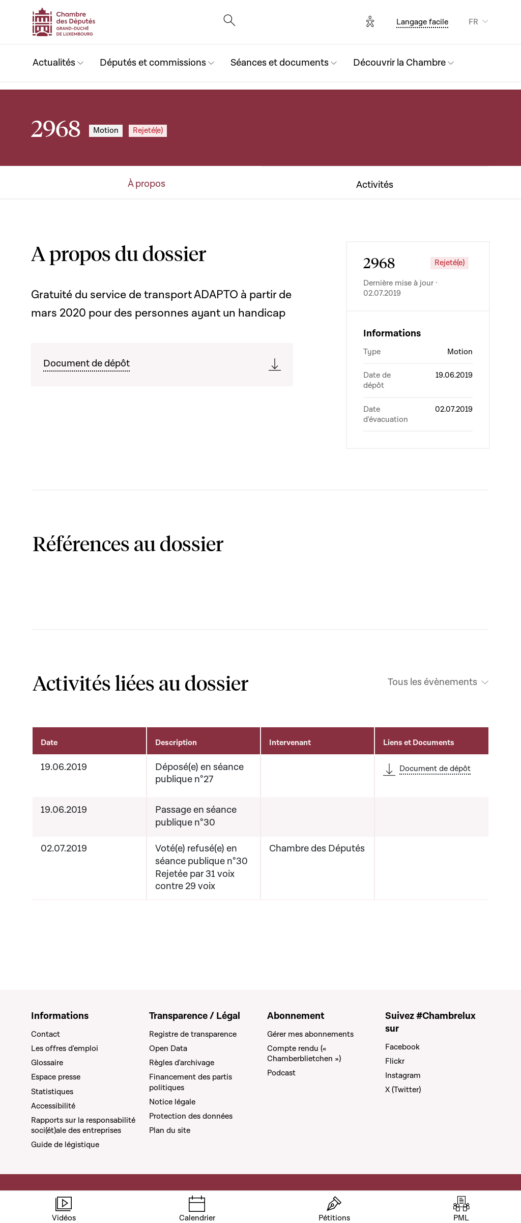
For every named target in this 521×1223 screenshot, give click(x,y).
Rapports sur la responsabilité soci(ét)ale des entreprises (83, 1125)
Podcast (281, 1073)
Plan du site (169, 1130)
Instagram (403, 1075)
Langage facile (422, 22)
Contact (45, 1034)
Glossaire (47, 1063)
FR (473, 22)
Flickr (394, 1061)
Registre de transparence (193, 1034)
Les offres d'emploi (64, 1048)
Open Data (168, 1048)
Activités (374, 185)
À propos (146, 184)
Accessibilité (53, 1106)
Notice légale (172, 1102)
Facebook (402, 1047)
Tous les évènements (432, 682)
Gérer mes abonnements (310, 1034)
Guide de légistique (65, 1145)
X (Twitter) (403, 1090)
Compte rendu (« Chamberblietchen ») (304, 1053)
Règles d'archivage (181, 1063)
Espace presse (55, 1077)
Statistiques (52, 1092)
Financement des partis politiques (190, 1082)
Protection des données (191, 1116)
